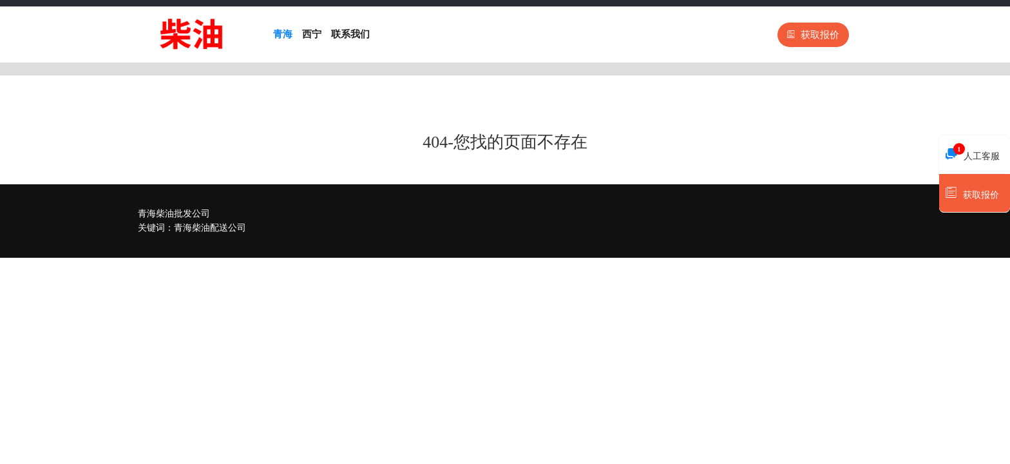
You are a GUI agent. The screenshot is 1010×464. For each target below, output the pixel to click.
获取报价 (813, 35)
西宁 (311, 34)
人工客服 (973, 152)
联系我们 (350, 34)
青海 (282, 34)
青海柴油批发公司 (174, 213)
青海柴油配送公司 (210, 228)
